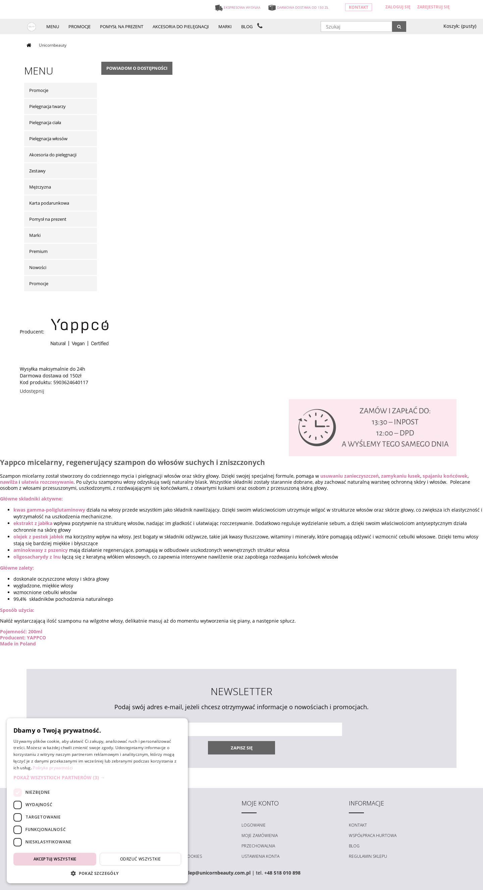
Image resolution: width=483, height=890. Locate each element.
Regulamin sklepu (368, 856)
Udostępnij (32, 391)
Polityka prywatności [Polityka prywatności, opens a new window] (53, 768)
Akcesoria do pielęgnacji (52, 155)
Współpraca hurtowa (372, 835)
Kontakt (358, 7)
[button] (97, 778)
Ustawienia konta (260, 856)
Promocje (38, 90)
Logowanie (253, 825)
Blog (354, 846)
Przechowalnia (258, 846)
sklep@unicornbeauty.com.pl (217, 873)
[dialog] (97, 800)
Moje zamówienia (259, 835)
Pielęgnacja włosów (48, 139)
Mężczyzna (40, 187)
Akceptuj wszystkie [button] (55, 859)
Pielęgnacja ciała (45, 122)
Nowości (37, 267)
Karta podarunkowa (49, 203)
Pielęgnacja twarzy (47, 106)
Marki (35, 235)
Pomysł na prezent (47, 219)
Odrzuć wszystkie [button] (140, 859)
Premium (38, 251)
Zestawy (37, 171)
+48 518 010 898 (282, 873)
